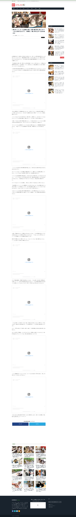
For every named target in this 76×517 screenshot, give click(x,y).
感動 (39, 8)
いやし (28, 8)
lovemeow (18, 417)
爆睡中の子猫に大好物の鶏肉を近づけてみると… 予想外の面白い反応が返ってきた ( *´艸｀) (17, 466)
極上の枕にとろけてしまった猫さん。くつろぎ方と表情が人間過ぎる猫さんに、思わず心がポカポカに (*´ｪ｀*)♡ (59, 79)
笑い (23, 8)
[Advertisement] (29, 46)
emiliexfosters (15, 417)
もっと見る (62, 57)
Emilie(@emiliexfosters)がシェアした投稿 (29, 164)
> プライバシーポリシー (51, 505)
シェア (20, 423)
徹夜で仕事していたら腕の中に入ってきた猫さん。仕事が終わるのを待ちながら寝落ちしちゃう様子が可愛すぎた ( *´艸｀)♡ (59, 67)
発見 (35, 8)
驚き (32, 8)
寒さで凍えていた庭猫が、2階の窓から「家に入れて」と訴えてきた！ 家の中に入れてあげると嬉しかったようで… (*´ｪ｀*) (59, 85)
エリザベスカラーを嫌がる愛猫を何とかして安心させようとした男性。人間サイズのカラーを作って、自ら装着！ (59, 42)
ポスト (37, 423)
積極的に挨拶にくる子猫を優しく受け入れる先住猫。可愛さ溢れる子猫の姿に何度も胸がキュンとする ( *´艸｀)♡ (59, 48)
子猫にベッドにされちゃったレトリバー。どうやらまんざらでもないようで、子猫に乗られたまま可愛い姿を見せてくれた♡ (59, 36)
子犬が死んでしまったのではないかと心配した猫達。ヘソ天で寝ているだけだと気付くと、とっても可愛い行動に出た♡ (59, 91)
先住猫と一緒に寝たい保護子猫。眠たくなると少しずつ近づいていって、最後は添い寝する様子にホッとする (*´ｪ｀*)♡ (59, 73)
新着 (13, 8)
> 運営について (50, 504)
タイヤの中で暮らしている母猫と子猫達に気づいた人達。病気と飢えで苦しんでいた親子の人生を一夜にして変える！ (59, 53)
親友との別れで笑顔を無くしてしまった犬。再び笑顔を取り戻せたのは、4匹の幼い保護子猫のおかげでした (29, 1)
